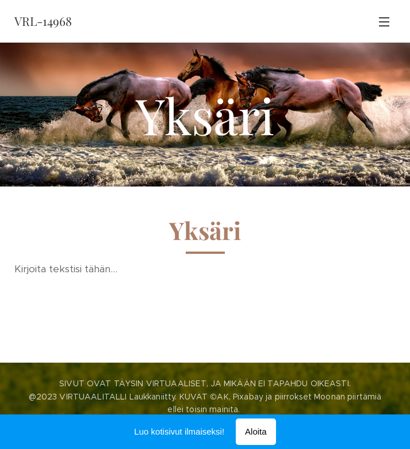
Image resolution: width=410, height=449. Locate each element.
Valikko (384, 21)
